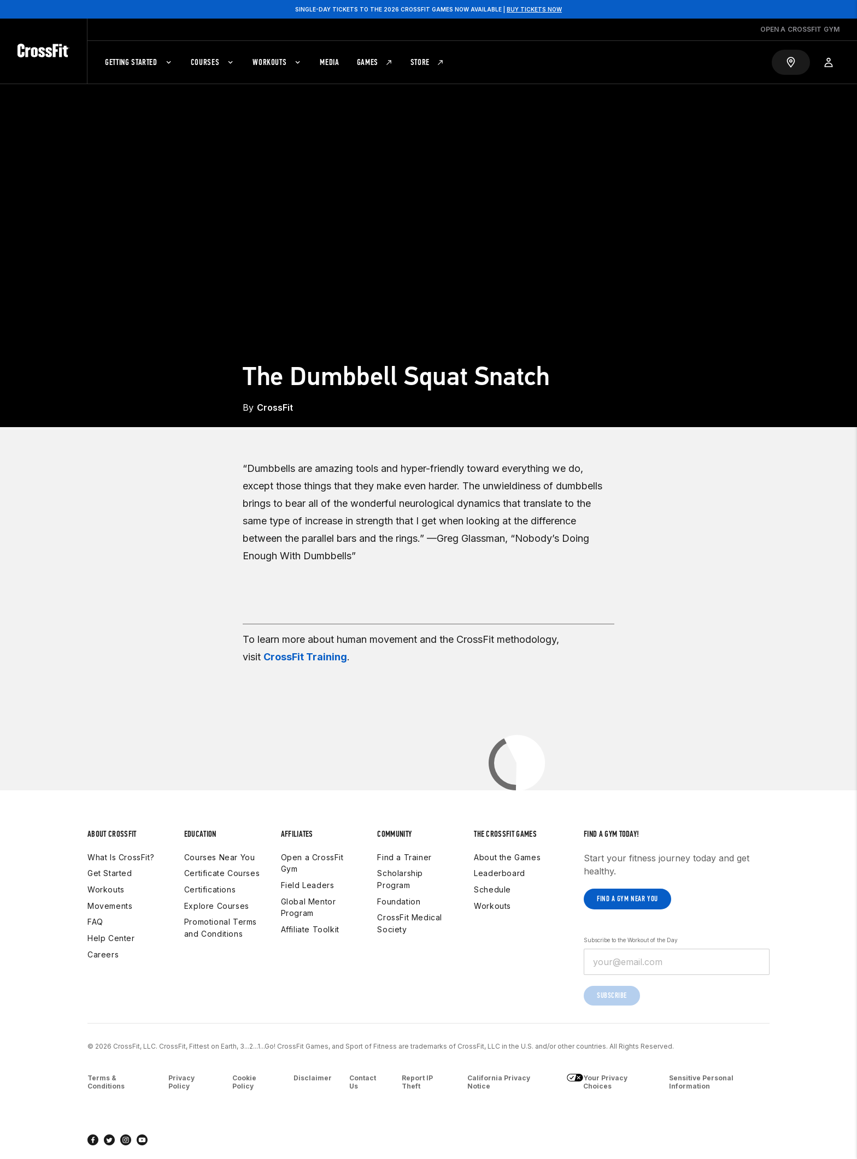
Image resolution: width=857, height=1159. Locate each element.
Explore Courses (216, 905)
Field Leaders (307, 885)
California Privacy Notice (498, 1082)
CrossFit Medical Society (409, 923)
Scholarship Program (400, 879)
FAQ (95, 921)
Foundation (398, 901)
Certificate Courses (222, 873)
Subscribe (612, 995)
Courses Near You (219, 857)
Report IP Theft (417, 1082)
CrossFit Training (305, 657)
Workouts (106, 889)
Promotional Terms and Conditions (220, 927)
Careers (103, 954)
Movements (109, 905)
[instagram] (125, 1140)
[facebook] (92, 1140)
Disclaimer (313, 1078)
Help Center (111, 938)
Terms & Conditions (106, 1082)
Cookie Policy (244, 1082)
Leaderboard (499, 873)
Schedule (492, 889)
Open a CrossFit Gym (312, 863)
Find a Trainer (404, 857)
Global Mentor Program (308, 907)
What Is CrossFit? (120, 857)
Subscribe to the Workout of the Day (631, 940)
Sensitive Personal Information (701, 1082)
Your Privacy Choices (597, 1082)
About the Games (507, 857)
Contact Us (362, 1082)
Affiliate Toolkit (310, 929)
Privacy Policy (181, 1082)
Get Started (109, 873)
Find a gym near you (627, 898)
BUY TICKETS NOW (534, 9)
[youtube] (142, 1140)
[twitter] (109, 1140)
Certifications (210, 889)
